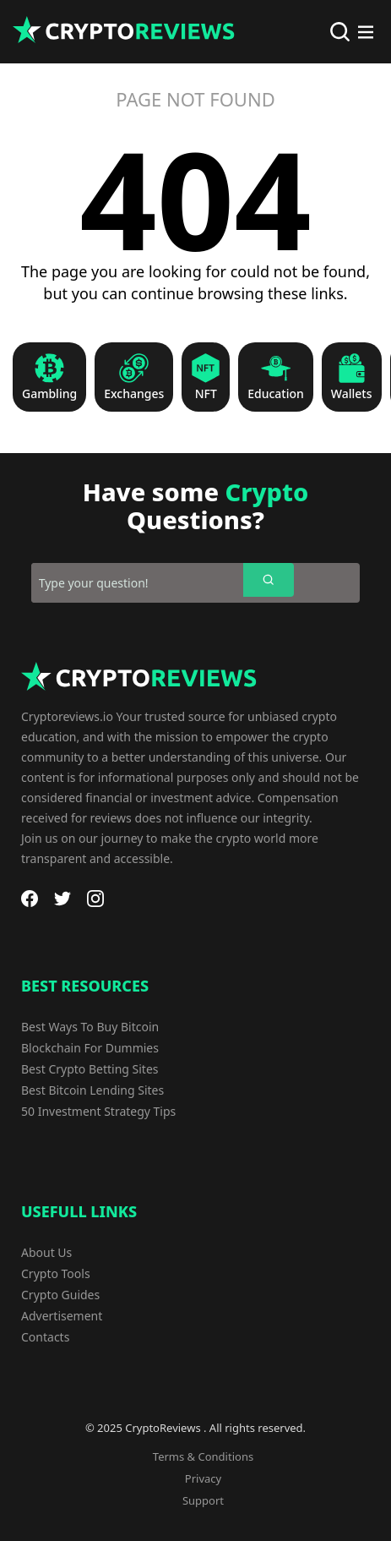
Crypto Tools (55, 1273)
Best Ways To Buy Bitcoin (90, 1027)
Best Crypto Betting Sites (90, 1069)
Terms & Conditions (203, 1456)
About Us (46, 1252)
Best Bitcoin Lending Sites (92, 1090)
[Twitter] (62, 898)
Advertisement (61, 1316)
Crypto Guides (60, 1295)
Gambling (49, 394)
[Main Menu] (365, 32)
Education (275, 394)
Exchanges (134, 394)
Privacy (203, 1478)
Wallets (351, 394)
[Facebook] (29, 898)
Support (203, 1500)
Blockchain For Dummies (90, 1048)
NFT (206, 394)
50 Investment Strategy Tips (98, 1111)
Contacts (45, 1337)
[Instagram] (95, 898)
